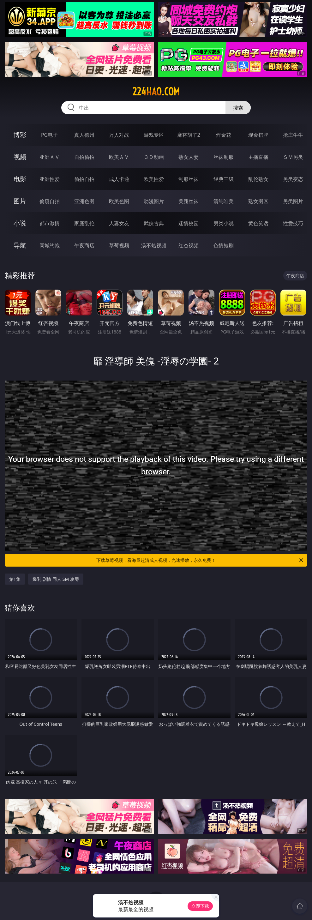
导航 (20, 245)
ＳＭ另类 (293, 156)
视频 (20, 157)
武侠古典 (154, 223)
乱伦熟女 (258, 179)
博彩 (20, 134)
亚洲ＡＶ (49, 156)
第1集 (15, 579)
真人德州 (84, 134)
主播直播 (258, 156)
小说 (20, 223)
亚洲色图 (84, 201)
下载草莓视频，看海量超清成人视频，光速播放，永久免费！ (200, 560)
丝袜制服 (223, 156)
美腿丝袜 (188, 201)
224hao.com (156, 91)
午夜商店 (84, 245)
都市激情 (49, 223)
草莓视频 (119, 245)
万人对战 (119, 134)
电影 (20, 179)
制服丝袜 (188, 179)
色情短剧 (223, 245)
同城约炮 (49, 245)
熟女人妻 (188, 156)
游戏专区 (154, 134)
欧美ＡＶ (119, 156)
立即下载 (200, 906)
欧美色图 (119, 201)
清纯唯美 (223, 201)
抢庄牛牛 (293, 134)
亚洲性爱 (49, 179)
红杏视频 (188, 245)
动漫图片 (154, 201)
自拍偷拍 (84, 156)
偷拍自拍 (84, 179)
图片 (20, 201)
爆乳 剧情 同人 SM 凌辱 (56, 579)
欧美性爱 (154, 179)
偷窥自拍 (49, 201)
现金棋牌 (258, 134)
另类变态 (293, 179)
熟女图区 (258, 201)
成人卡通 (119, 179)
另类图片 (293, 201)
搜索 (238, 107)
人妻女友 (119, 223)
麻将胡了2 (188, 134)
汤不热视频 (153, 245)
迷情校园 (188, 223)
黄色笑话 (258, 223)
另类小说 (223, 223)
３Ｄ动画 (154, 156)
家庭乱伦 (84, 223)
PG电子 (49, 134)
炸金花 (223, 134)
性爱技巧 (293, 223)
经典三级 (223, 179)
